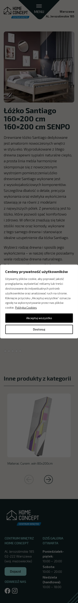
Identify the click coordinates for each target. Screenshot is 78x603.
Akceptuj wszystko (39, 318)
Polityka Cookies (26, 307)
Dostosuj (39, 329)
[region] (39, 301)
